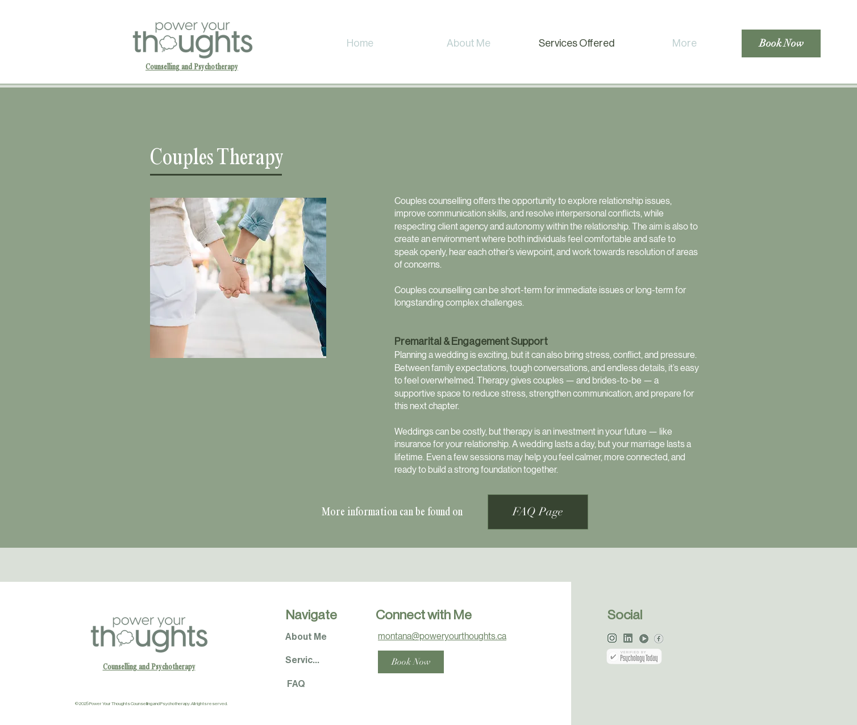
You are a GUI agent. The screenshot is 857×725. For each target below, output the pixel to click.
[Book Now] (781, 43)
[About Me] (306, 637)
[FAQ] (295, 684)
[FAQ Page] (538, 512)
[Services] (304, 660)
